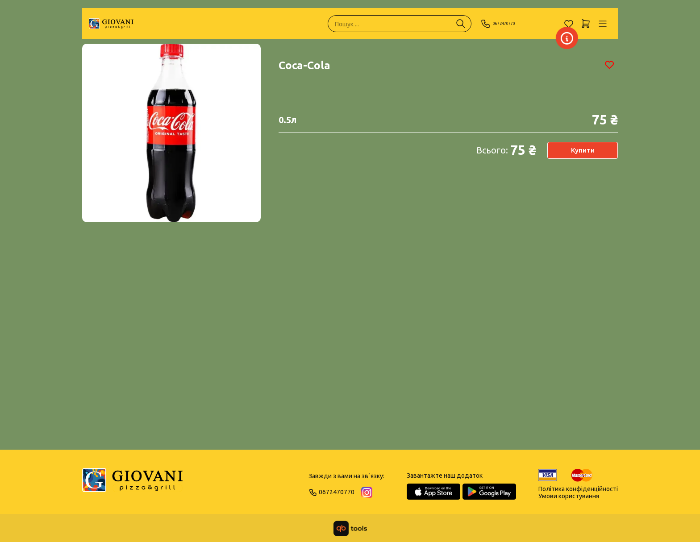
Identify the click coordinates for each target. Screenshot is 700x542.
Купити (582, 150)
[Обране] (568, 23)
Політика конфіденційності (578, 488)
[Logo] (132, 484)
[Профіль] (602, 23)
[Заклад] (553, 38)
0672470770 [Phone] (505, 23)
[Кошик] (585, 23)
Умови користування (568, 496)
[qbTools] (350, 528)
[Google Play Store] (489, 492)
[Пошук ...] (460, 23)
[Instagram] (366, 492)
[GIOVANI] (111, 23)
